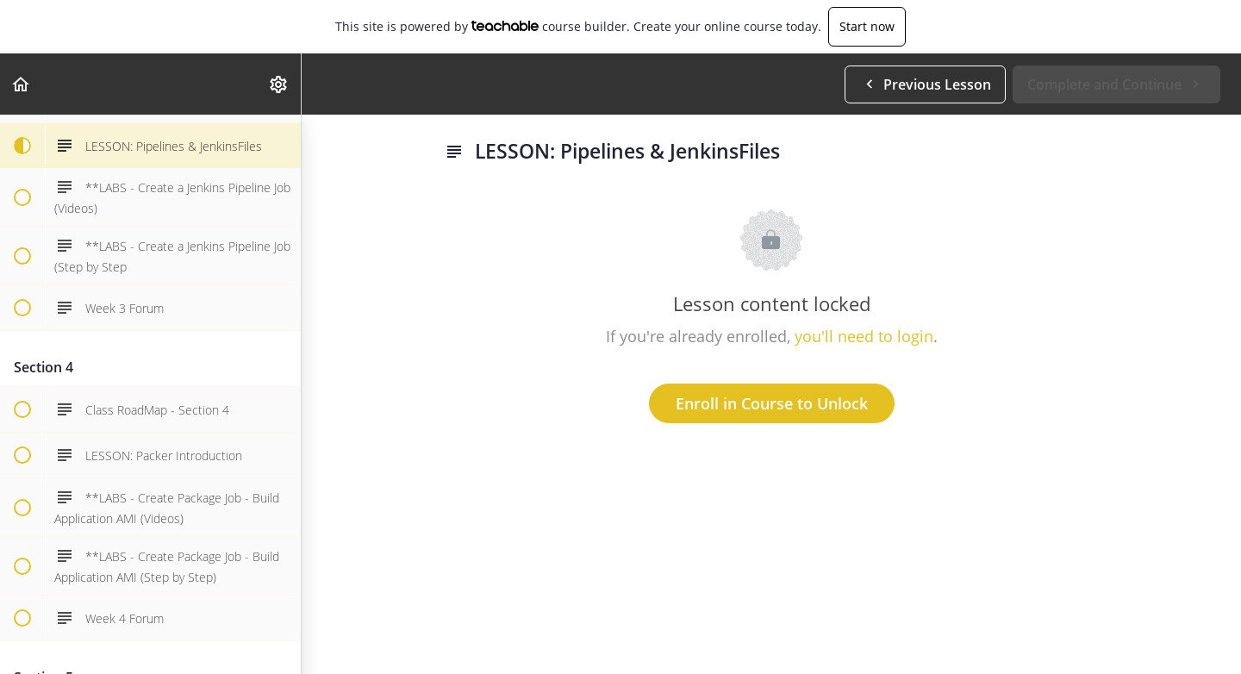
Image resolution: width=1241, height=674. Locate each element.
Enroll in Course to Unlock (772, 403)
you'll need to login (864, 336)
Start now (867, 26)
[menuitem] (279, 84)
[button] (21, 84)
